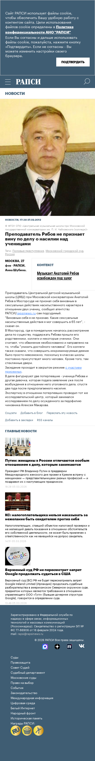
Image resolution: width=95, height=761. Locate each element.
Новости (15, 94)
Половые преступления (28, 250)
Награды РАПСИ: (23, 722)
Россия (10, 253)
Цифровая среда (23, 702)
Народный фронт (23, 712)
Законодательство (24, 692)
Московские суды (23, 677)
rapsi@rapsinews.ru (30, 633)
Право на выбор (22, 682)
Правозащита (20, 662)
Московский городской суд (64, 250)
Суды (14, 656)
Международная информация (32, 697)
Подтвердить (73, 62)
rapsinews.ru (26, 312)
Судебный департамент (28, 672)
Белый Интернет (23, 707)
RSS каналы (45, 419)
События (17, 687)
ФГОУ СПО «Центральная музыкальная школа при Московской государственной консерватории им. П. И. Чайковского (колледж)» (46, 227)
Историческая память (26, 717)
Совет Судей (20, 667)
